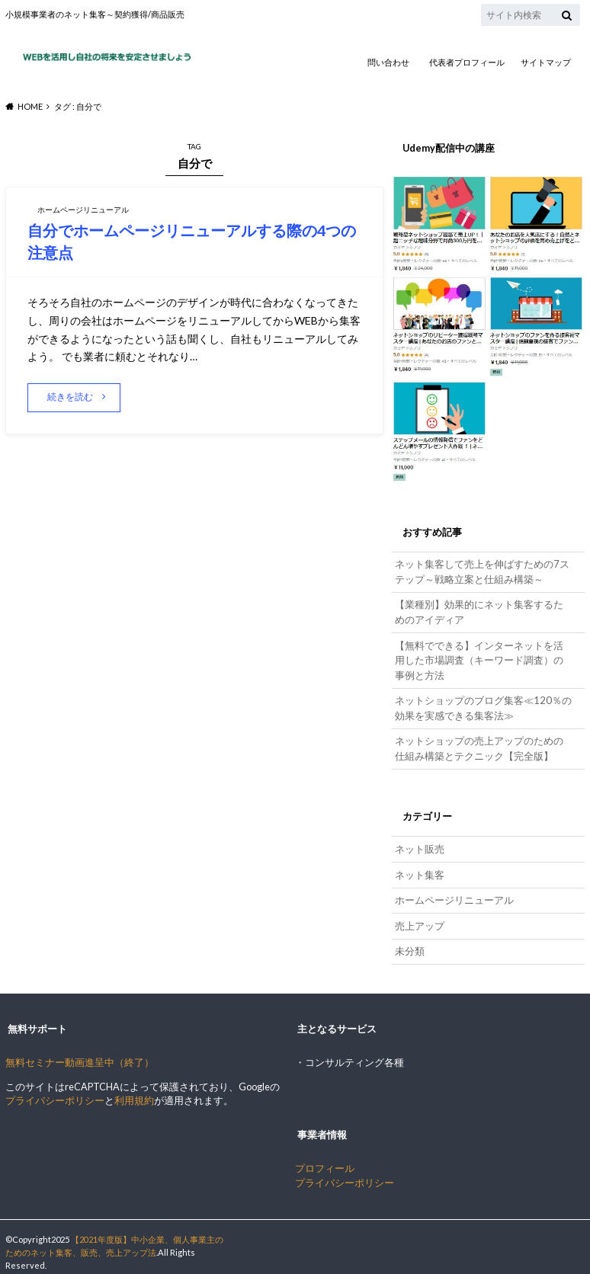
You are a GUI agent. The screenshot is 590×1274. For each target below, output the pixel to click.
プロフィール (324, 1156)
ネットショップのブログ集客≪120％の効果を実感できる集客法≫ (481, 702)
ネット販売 (419, 841)
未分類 (409, 940)
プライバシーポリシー (54, 1089)
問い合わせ (388, 62)
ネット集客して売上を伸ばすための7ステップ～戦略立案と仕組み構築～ (481, 571)
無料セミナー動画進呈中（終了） (79, 1051)
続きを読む (72, 396)
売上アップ (419, 915)
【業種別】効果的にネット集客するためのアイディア (483, 610)
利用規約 (134, 1089)
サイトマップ (546, 62)
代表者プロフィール (467, 62)
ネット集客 (419, 866)
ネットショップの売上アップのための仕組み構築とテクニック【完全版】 (483, 741)
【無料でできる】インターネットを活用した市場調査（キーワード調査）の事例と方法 (483, 656)
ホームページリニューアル (453, 890)
